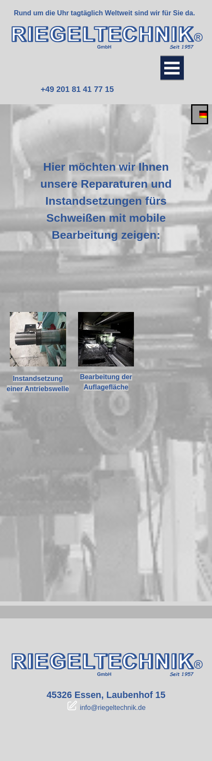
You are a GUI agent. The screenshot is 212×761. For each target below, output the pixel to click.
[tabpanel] (105, 13)
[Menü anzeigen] (172, 67)
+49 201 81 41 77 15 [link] (77, 89)
